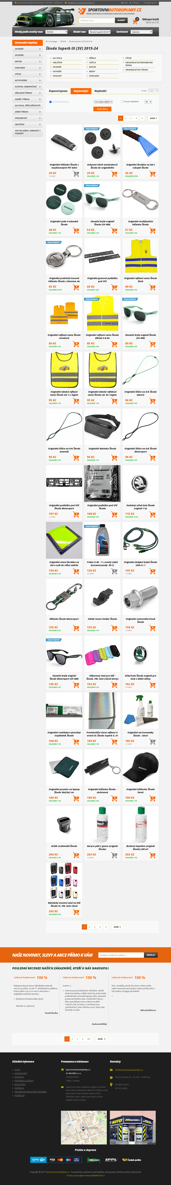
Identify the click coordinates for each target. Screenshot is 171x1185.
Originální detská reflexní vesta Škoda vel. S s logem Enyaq (64, 393)
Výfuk (18, 74)
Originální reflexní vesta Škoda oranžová (64, 336)
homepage (52, 41)
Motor (18, 61)
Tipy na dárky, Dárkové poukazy (27, 132)
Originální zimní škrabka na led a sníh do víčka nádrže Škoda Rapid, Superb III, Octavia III (64, 563)
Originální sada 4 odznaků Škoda (64, 223)
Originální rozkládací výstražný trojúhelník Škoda (64, 734)
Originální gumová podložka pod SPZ (102, 280)
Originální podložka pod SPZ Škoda (102, 507)
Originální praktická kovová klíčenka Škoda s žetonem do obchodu (64, 280)
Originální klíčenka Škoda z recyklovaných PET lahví (64, 166)
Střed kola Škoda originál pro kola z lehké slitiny (140, 677)
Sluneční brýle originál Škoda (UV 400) (102, 223)
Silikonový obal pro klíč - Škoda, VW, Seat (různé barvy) (102, 677)
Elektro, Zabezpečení (26, 86)
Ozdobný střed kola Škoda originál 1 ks (140, 507)
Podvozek (20, 67)
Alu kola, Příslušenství (27, 105)
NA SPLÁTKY (20, 1084)
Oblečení (19, 124)
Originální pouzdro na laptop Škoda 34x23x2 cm (64, 791)
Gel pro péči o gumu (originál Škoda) (102, 847)
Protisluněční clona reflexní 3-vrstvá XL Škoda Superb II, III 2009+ (102, 734)
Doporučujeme (58, 91)
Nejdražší (100, 91)
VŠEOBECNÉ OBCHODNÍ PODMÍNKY (31, 1091)
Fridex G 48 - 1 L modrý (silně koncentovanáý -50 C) (102, 563)
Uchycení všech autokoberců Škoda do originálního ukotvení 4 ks (102, 166)
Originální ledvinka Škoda (102, 448)
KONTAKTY (19, 1077)
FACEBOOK (20, 1095)
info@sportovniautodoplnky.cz (81, 2)
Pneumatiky (21, 118)
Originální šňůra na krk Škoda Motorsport (141, 450)
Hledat (121, 20)
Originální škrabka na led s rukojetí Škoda (140, 166)
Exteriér (19, 55)
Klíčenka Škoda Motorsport (64, 618)
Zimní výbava (21, 111)
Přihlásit (135, 2)
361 (88, 1039)
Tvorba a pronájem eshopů (79, 1175)
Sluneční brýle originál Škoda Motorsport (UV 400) (64, 677)
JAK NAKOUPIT (21, 1073)
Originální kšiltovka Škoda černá (140, 791)
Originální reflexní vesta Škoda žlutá (140, 280)
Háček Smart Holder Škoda (102, 618)
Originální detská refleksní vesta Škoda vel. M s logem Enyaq (102, 393)
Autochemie (21, 80)
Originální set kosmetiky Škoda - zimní (140, 734)
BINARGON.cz (98, 1175)
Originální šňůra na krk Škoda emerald (64, 450)
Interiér (19, 48)
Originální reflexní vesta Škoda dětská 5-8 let (102, 336)
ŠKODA (63, 41)
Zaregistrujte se (150, 2)
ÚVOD (17, 1069)
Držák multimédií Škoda (64, 846)
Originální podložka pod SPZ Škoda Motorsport (64, 507)
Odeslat (151, 955)
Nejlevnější (81, 91)
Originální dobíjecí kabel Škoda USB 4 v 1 (140, 563)
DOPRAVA (19, 1088)
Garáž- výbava (22, 99)
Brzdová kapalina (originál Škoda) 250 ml (140, 847)
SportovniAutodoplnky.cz (110, 11)
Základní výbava (23, 92)
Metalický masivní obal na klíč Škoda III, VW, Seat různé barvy (64, 904)
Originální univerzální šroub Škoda (140, 620)
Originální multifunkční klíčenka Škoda (140, 223)
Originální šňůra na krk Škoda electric (141, 393)
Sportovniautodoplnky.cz (57, 1172)
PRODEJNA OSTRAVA (24, 1080)
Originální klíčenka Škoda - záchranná (102, 791)
